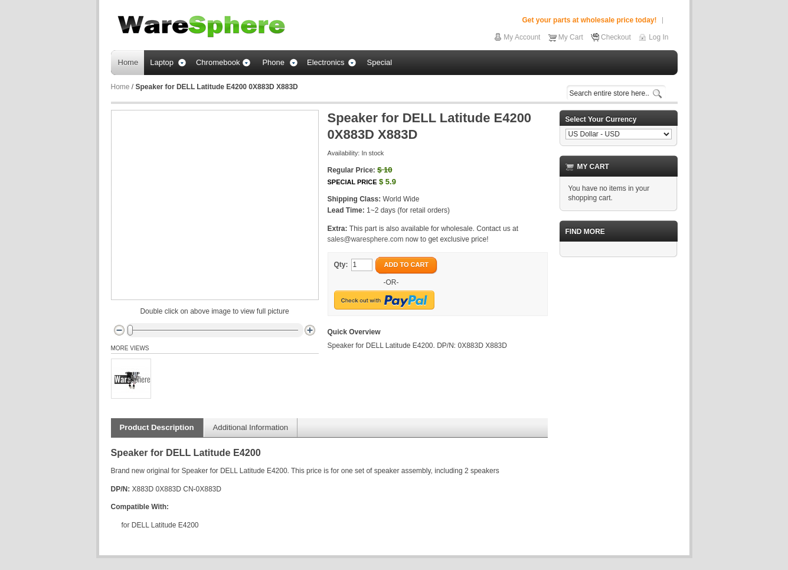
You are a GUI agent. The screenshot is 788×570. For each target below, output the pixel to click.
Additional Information (251, 427)
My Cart (570, 37)
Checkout (616, 37)
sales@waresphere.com (366, 239)
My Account (521, 37)
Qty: (341, 264)
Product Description (157, 427)
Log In (658, 37)
